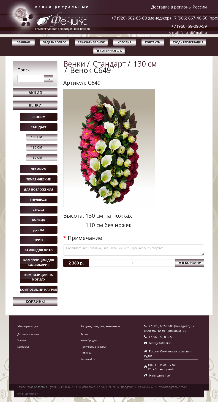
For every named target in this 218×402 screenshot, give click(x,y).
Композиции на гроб (38, 289)
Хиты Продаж (89, 340)
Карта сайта (88, 359)
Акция (35, 92)
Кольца (38, 220)
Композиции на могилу (38, 277)
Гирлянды (38, 199)
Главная (23, 42)
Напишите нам (159, 375)
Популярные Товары (93, 346)
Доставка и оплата (28, 334)
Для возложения (38, 189)
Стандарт (38, 127)
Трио (38, 240)
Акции (84, 334)
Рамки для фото (39, 250)
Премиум (38, 169)
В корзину (189, 263)
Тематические (38, 179)
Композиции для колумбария (38, 262)
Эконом (38, 117)
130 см (36, 147)
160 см (36, 157)
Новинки (86, 352)
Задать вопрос (55, 42)
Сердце (38, 210)
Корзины (35, 301)
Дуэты (38, 230)
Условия (124, 42)
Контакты (153, 42)
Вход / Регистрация (187, 42)
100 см (36, 137)
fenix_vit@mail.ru (160, 343)
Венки (35, 105)
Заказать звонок (91, 42)
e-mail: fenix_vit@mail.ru (188, 32)
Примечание (85, 238)
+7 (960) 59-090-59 (189, 26)
